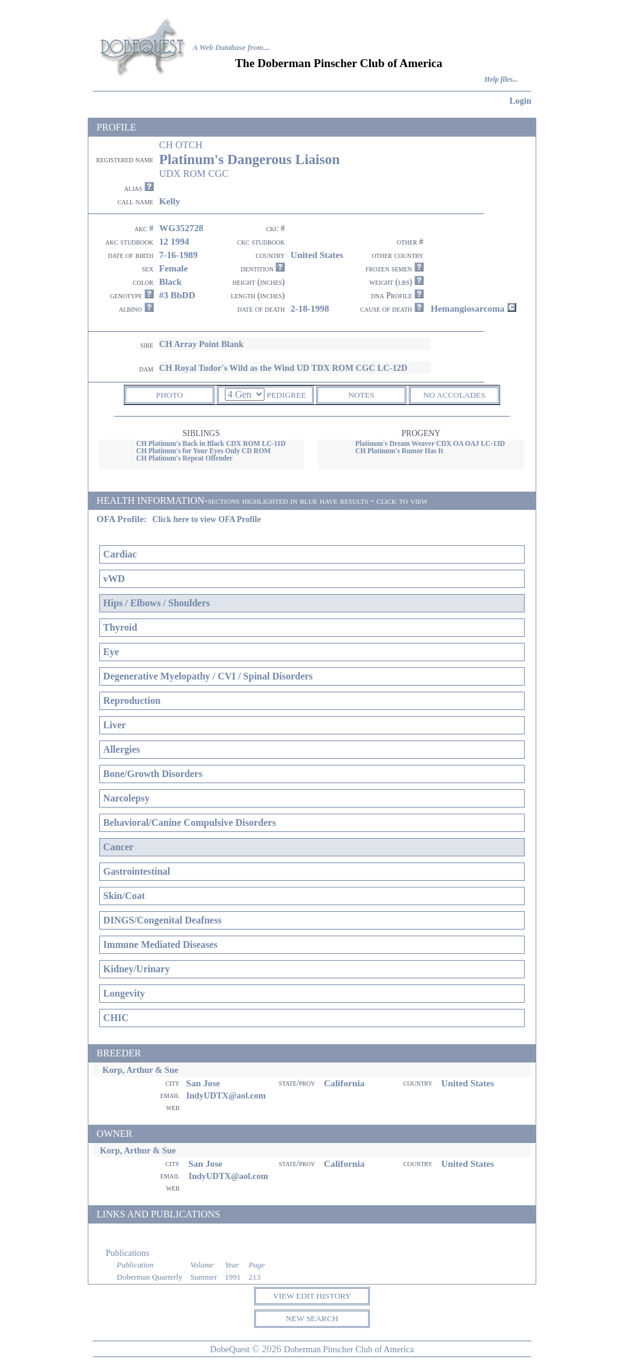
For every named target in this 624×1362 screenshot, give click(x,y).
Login (520, 101)
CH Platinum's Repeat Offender (184, 458)
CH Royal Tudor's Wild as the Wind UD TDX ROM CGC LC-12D (283, 368)
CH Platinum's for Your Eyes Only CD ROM (203, 450)
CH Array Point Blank (201, 344)
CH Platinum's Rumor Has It (399, 450)
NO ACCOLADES (455, 395)
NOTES (361, 395)
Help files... (501, 80)
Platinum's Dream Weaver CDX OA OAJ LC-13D (430, 443)
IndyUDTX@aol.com (226, 1095)
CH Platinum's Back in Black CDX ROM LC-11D (210, 443)
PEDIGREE (286, 395)
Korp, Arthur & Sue (140, 1070)
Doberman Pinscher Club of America (349, 1349)
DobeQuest (230, 1349)
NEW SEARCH (312, 1318)
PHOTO (169, 395)
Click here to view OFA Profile (206, 519)
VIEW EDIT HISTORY (312, 1295)
